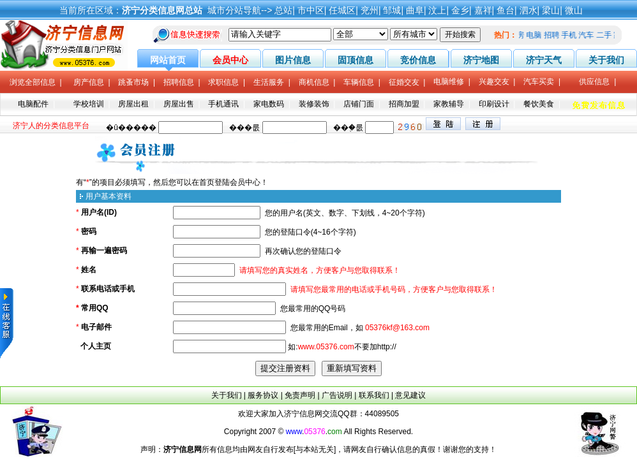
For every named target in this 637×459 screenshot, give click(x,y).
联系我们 (374, 395)
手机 (571, 35)
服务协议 (263, 395)
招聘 (554, 35)
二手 (606, 35)
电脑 (536, 35)
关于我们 (226, 395)
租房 (519, 35)
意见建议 (410, 395)
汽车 (589, 35)
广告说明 (337, 395)
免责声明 (300, 395)
